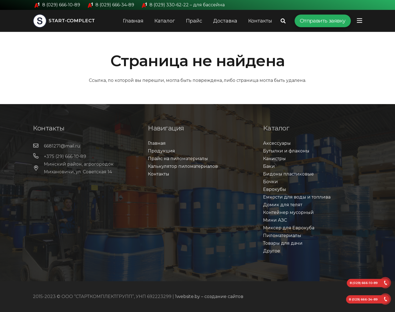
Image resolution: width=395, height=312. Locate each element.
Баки (269, 166)
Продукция (161, 151)
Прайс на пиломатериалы (178, 158)
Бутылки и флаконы (286, 151)
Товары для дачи (283, 243)
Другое (271, 251)
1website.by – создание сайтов (209, 296)
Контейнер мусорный (288, 212)
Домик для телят (282, 204)
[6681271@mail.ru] (38, 146)
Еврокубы (274, 189)
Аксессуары (277, 143)
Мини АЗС (275, 220)
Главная (157, 143)
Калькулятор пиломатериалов (183, 166)
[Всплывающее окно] (359, 20)
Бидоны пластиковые (288, 174)
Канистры (274, 158)
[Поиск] (283, 21)
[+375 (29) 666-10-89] (38, 156)
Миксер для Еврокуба (288, 227)
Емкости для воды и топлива (297, 197)
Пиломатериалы (282, 235)
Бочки (270, 181)
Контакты (158, 174)
